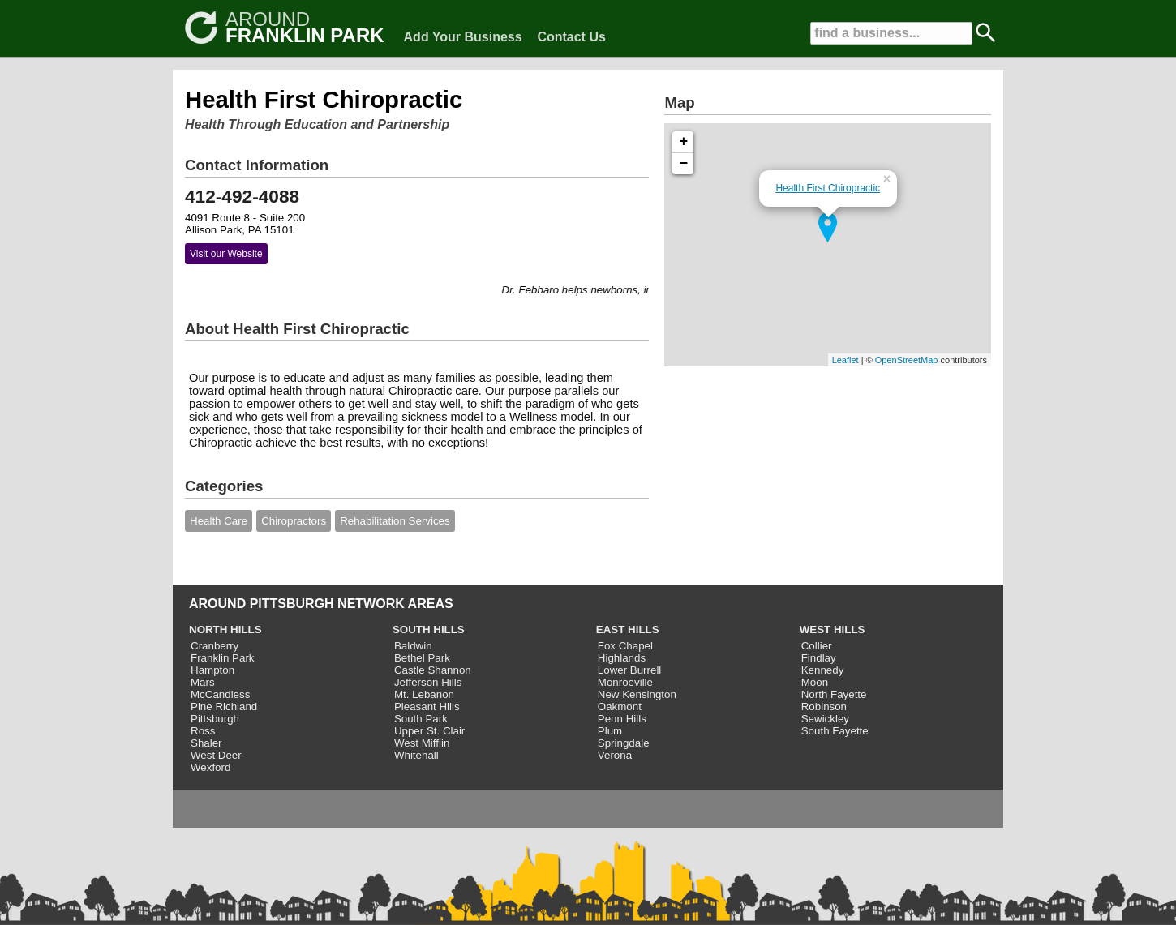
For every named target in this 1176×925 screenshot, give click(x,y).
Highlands (622, 658)
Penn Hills (622, 719)
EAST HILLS (627, 629)
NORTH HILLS (225, 629)
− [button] (684, 163)
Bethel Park (422, 658)
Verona (615, 755)
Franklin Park (223, 658)
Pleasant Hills (427, 706)
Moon (814, 682)
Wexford (210, 767)
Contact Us (571, 37)
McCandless (220, 694)
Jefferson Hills (427, 682)
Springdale (624, 743)
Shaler (206, 743)
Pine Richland (224, 706)
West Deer (216, 755)
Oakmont (620, 706)
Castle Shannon (432, 670)
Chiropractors (293, 521)
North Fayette (834, 694)
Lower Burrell (630, 670)
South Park (421, 719)
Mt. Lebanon (424, 694)
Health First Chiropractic (827, 188)
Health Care (218, 521)
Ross (203, 731)
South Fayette (835, 731)
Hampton (212, 670)
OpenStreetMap (906, 360)
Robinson (824, 706)
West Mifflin (421, 743)
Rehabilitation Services (395, 521)
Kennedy (822, 670)
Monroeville (625, 682)
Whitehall (416, 755)
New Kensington (637, 694)
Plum (610, 731)
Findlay (818, 658)
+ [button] (684, 142)
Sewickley (825, 719)
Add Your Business (463, 37)
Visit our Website (226, 253)
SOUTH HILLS (429, 629)
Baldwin (413, 646)
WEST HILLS (832, 629)
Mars (203, 682)
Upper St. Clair (429, 731)
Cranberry (214, 646)
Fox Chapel (625, 646)
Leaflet (845, 360)
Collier (816, 646)
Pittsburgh (215, 719)
